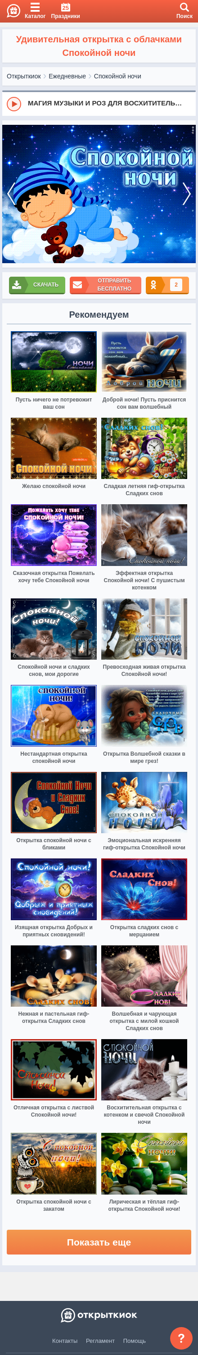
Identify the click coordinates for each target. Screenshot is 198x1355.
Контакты (64, 1340)
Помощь (134, 1340)
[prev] (11, 194)
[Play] (14, 104)
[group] (99, 103)
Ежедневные (67, 76)
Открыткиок (24, 76)
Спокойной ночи (117, 76)
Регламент (100, 1340)
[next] (187, 194)
